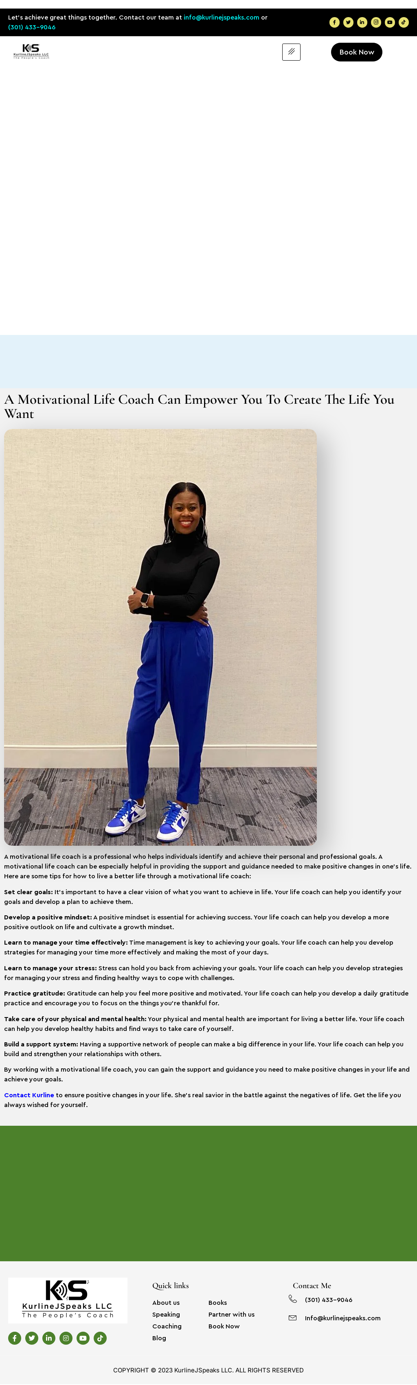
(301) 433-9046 (31, 27)
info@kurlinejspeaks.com (221, 17)
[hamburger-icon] (291, 52)
